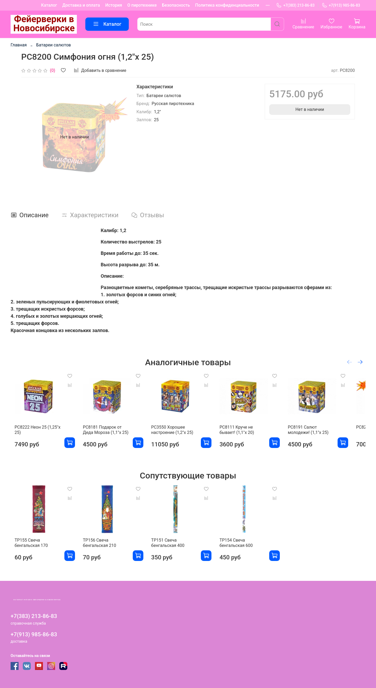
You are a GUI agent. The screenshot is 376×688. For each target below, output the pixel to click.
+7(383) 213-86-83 (295, 5)
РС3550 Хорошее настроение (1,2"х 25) (177, 434)
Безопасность (176, 5)
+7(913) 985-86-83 (341, 5)
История (113, 5)
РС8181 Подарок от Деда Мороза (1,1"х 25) (108, 434)
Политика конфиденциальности (227, 5)
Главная (19, 44)
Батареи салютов (53, 44)
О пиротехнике (142, 5)
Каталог (49, 5)
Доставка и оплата (81, 5)
